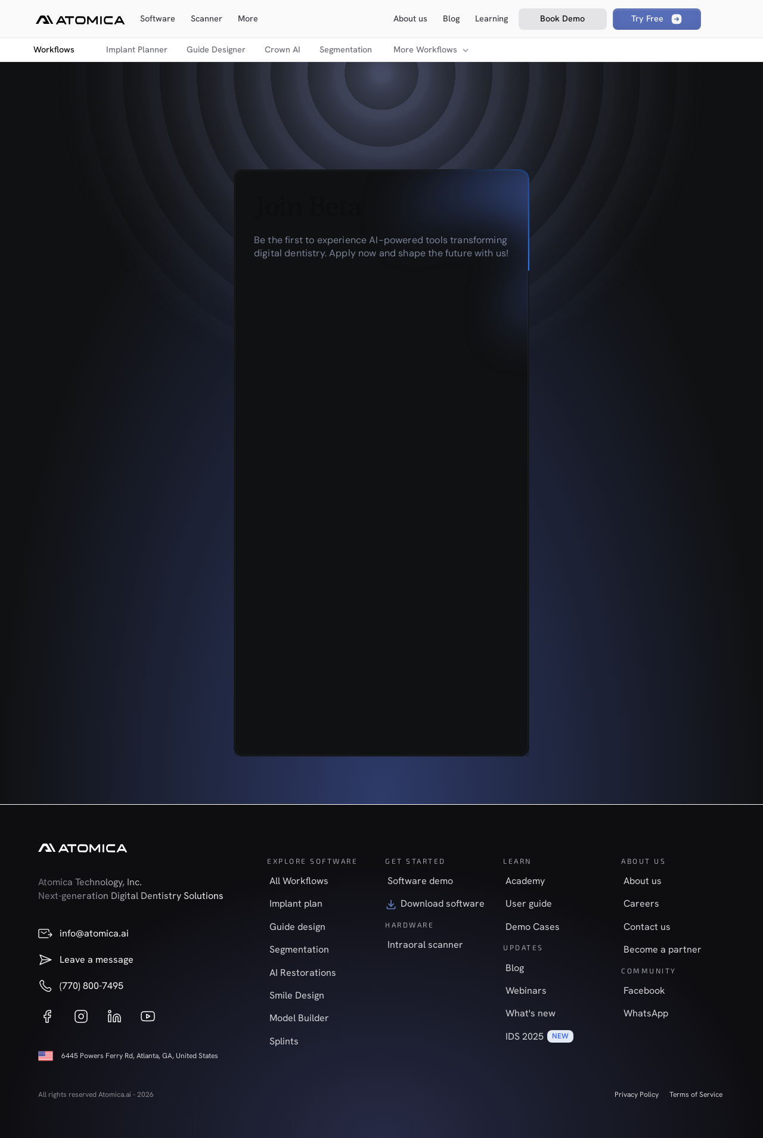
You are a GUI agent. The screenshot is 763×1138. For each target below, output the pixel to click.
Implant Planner (137, 49)
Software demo (420, 881)
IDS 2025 (524, 1036)
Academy (525, 881)
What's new (530, 1013)
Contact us (647, 926)
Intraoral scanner (425, 944)
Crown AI (282, 49)
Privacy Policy (637, 1094)
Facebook (644, 990)
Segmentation (346, 49)
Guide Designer (216, 49)
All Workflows (298, 881)
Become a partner (663, 949)
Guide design (297, 926)
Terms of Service (695, 1094)
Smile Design (296, 995)
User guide (528, 903)
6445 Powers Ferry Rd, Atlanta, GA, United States (139, 1056)
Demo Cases (532, 926)
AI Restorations (302, 972)
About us (643, 881)
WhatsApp (646, 1013)
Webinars (526, 990)
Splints (284, 1041)
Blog (514, 968)
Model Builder (299, 1018)
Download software (443, 903)
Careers (641, 903)
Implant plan (295, 903)
